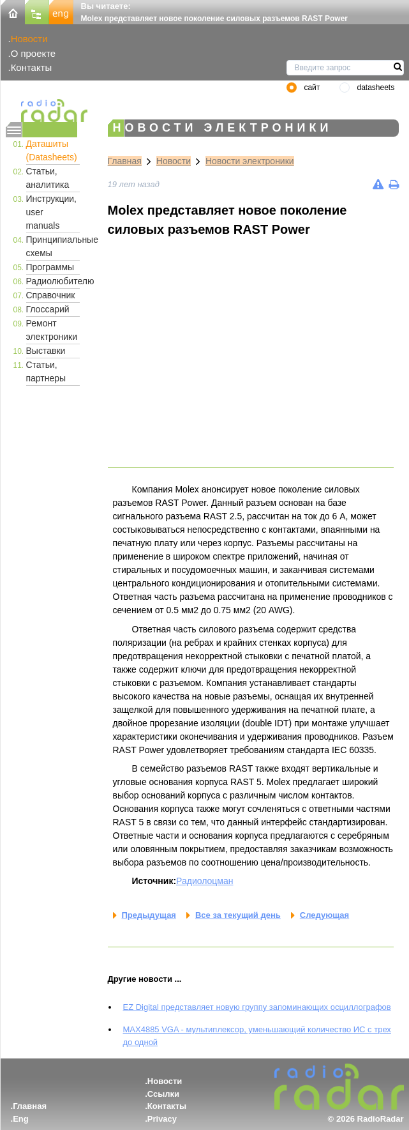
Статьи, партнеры (46, 371)
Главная (125, 161)
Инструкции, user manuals (51, 212)
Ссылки (163, 1094)
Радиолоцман (204, 881)
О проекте (33, 53)
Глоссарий (48, 309)
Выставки (46, 351)
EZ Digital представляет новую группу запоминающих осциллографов (257, 1007)
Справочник (50, 295)
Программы (50, 267)
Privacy (162, 1119)
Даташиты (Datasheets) (51, 150)
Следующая (324, 915)
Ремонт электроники (52, 330)
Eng (21, 1119)
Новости (29, 38)
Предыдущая (149, 915)
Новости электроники (249, 161)
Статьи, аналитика (48, 178)
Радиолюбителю (53, 281)
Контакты (31, 67)
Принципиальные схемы (53, 246)
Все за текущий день (238, 915)
